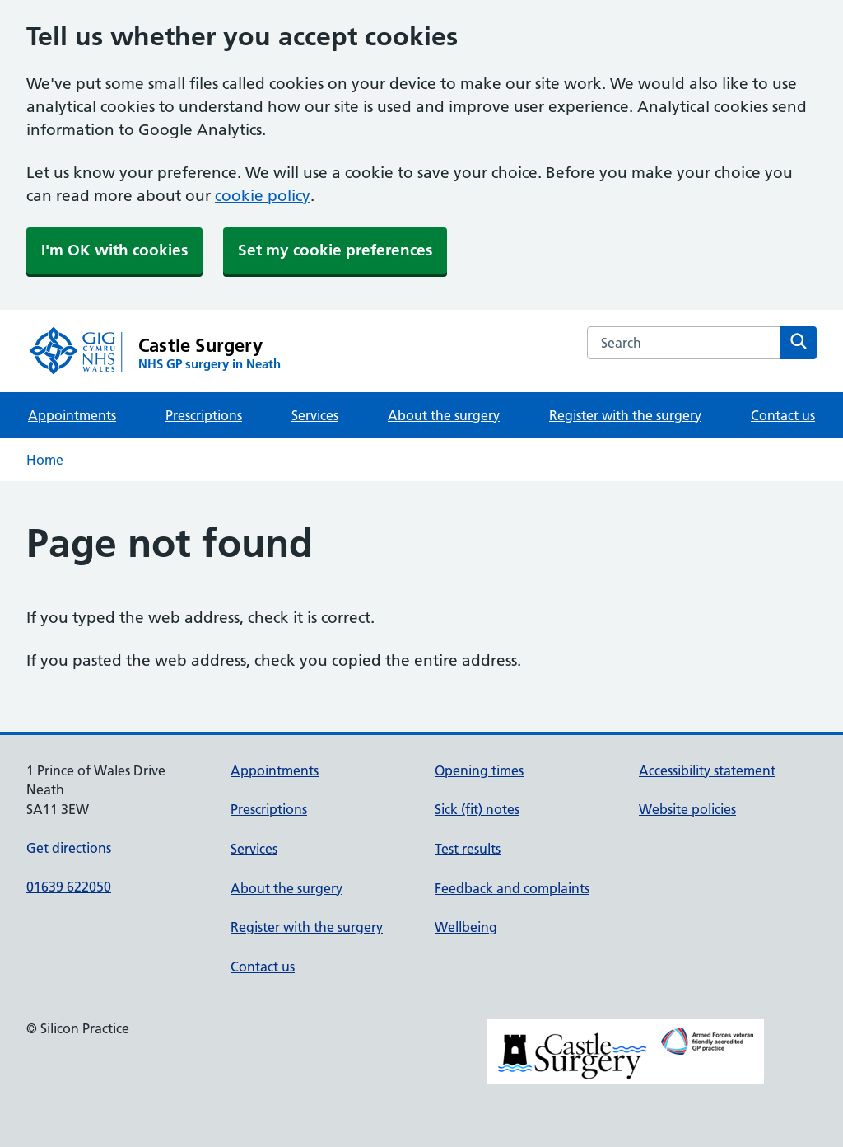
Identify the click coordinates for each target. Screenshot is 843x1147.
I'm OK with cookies (114, 250)
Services (314, 415)
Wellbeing (466, 927)
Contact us (783, 415)
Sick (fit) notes (477, 809)
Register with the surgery (625, 415)
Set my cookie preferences (335, 250)
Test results (468, 848)
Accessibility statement (707, 770)
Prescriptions (203, 415)
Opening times (479, 770)
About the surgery (444, 415)
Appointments (72, 415)
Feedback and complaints (512, 888)
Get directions (68, 848)
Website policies (687, 809)
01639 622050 (68, 886)
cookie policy (262, 195)
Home (44, 460)
